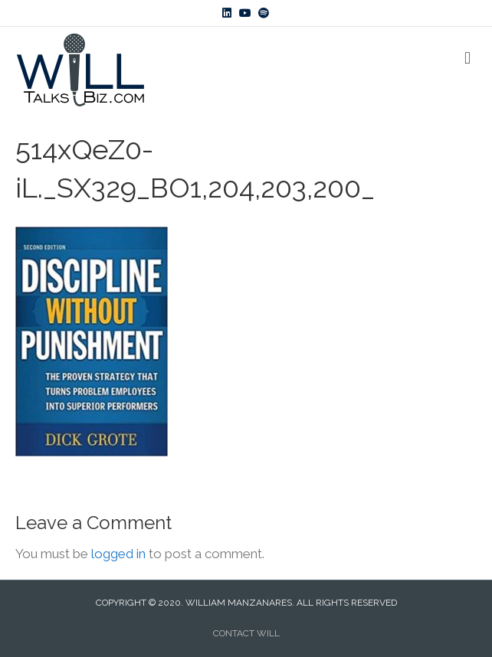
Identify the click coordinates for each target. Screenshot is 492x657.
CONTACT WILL (246, 633)
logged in (118, 553)
